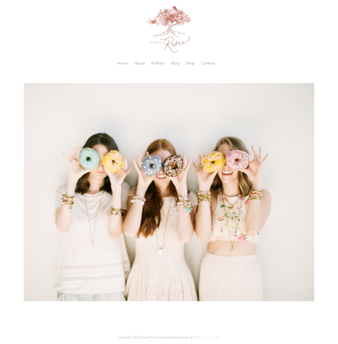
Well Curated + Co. (207, 337)
